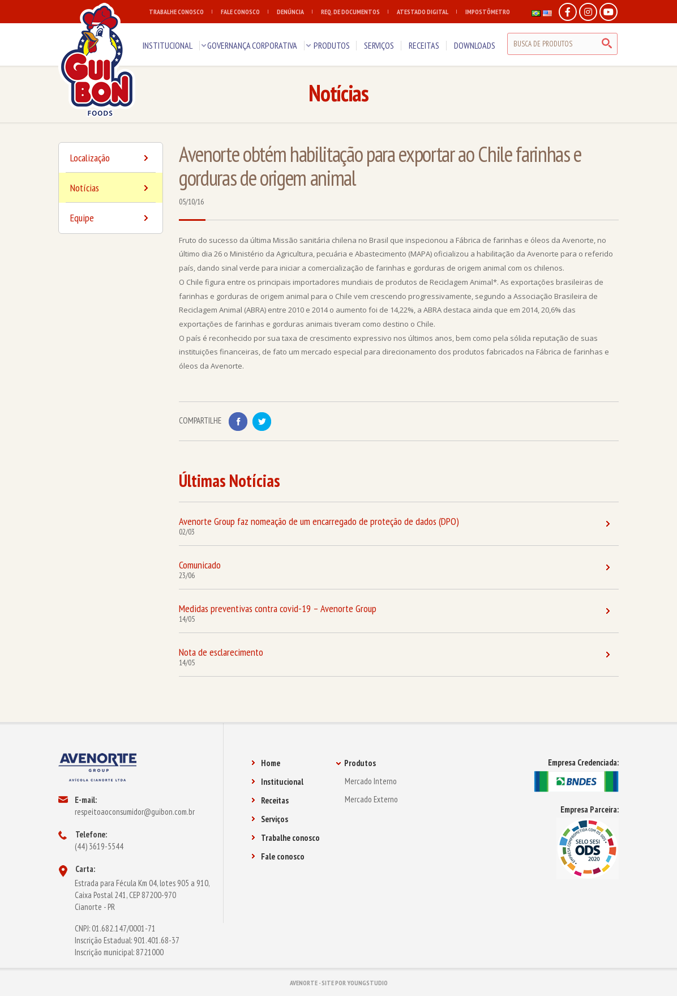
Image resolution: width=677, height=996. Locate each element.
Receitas (270, 800)
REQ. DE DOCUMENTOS (354, 11)
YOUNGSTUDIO (367, 982)
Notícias (111, 192)
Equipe (109, 217)
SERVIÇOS (379, 45)
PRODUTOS (332, 45)
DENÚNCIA (294, 11)
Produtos (356, 763)
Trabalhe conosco (285, 837)
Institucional (277, 781)
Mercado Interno (371, 781)
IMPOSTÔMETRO (487, 11)
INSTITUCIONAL (167, 45)
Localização (111, 162)
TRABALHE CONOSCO (180, 11)
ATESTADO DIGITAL (427, 11)
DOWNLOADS (474, 45)
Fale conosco (278, 856)
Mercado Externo (371, 799)
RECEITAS (424, 45)
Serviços (269, 819)
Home (265, 763)
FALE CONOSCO (244, 11)
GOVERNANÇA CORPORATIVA (252, 45)
